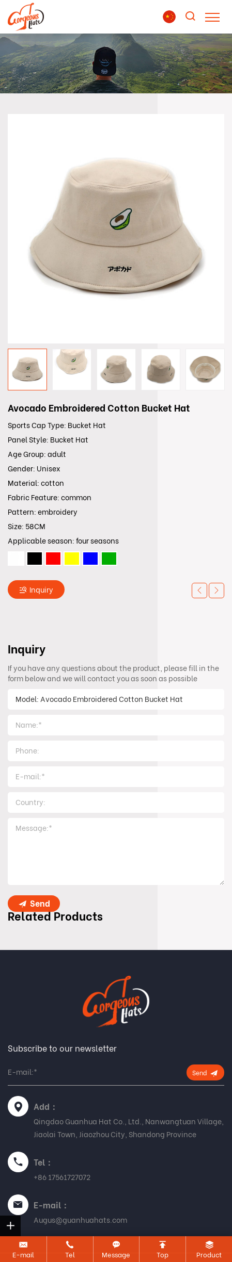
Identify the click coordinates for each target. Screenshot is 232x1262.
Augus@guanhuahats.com (80, 1220)
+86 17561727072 (62, 1177)
